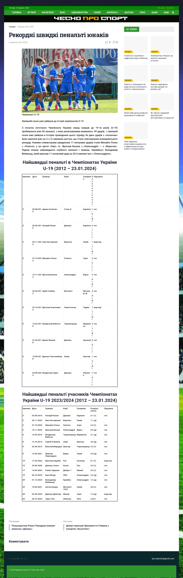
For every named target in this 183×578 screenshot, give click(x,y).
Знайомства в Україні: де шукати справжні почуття (162, 58)
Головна (12, 27)
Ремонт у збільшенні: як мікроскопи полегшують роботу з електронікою (135, 86)
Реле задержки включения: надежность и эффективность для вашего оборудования (135, 145)
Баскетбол (48, 12)
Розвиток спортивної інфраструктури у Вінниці (135, 56)
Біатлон (129, 12)
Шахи (155, 12)
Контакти (170, 8)
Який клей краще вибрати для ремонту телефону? (136, 114)
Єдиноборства (79, 12)
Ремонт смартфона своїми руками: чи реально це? (159, 86)
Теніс (142, 12)
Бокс (62, 12)
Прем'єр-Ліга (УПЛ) (26, 27)
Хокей (97, 12)
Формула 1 (113, 12)
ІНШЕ (166, 12)
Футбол (32, 12)
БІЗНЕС (128, 52)
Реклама (161, 8)
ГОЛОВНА (16, 12)
